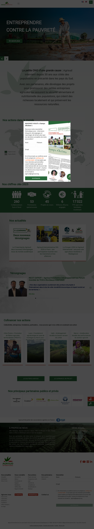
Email (27, 149)
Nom (26, 142)
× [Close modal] (68, 122)
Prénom (39, 142)
